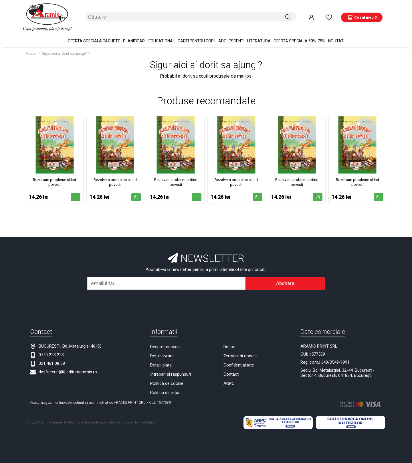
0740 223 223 (51, 348)
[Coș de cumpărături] (362, 14)
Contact (231, 367)
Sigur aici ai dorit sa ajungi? (64, 47)
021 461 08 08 (52, 356)
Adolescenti (231, 34)
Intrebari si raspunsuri (170, 367)
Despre (230, 340)
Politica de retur (165, 386)
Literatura (259, 34)
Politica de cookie (166, 376)
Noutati (336, 34)
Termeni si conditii (240, 349)
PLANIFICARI (134, 34)
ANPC (229, 376)
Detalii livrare (162, 349)
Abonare (285, 276)
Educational (161, 34)
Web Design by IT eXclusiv (136, 416)
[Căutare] (287, 14)
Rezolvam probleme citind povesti (54, 175)
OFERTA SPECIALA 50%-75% (299, 34)
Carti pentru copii (196, 34)
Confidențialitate (238, 358)
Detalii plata (161, 358)
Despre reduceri (165, 340)
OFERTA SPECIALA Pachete (94, 34)
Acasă (31, 47)
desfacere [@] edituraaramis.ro (68, 365)
